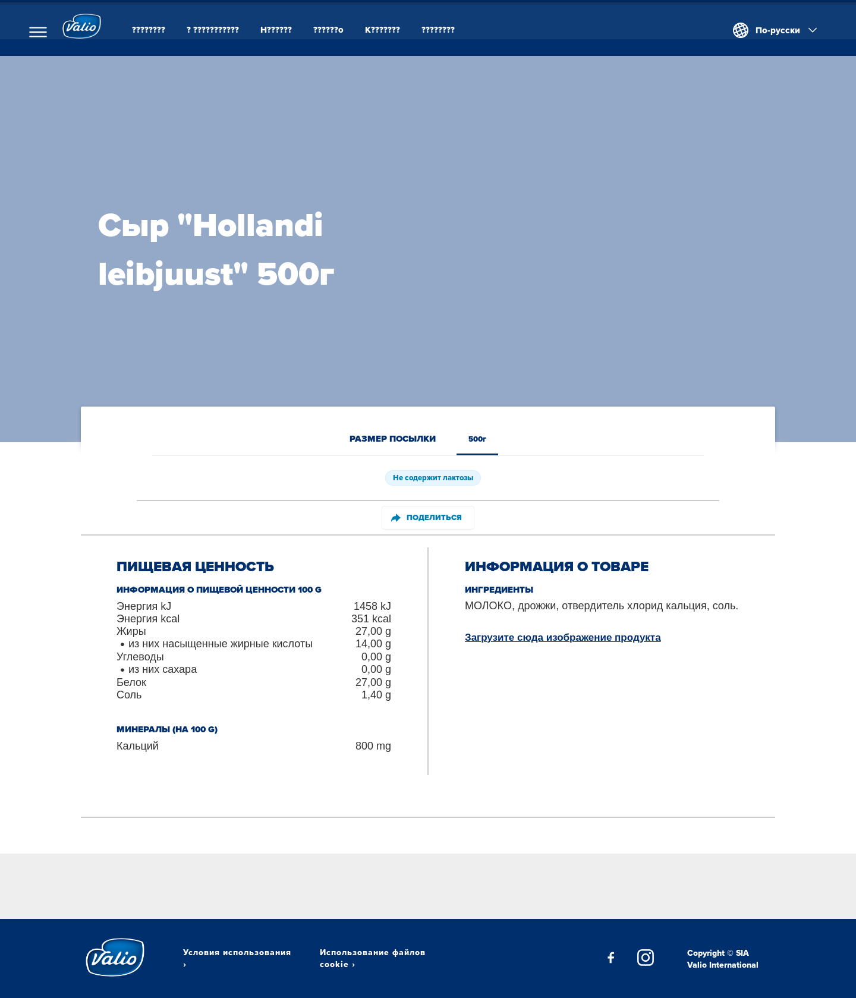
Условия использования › (237, 958)
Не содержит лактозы (433, 477)
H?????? (288, 29)
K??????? (395, 29)
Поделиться (426, 517)
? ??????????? (225, 29)
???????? (161, 29)
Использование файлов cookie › (373, 958)
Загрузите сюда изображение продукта (563, 637)
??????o (341, 29)
